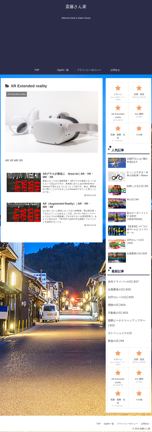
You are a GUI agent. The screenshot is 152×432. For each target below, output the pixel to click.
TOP (98, 423)
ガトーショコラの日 (120, 333)
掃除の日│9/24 (116, 304)
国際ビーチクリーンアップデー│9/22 (126, 323)
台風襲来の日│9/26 (119, 289)
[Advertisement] (76, 43)
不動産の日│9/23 (118, 312)
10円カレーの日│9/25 (121, 297)
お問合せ (145, 423)
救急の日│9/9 (116, 340)
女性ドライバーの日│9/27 (123, 281)
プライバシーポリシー (127, 423)
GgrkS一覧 (109, 423)
